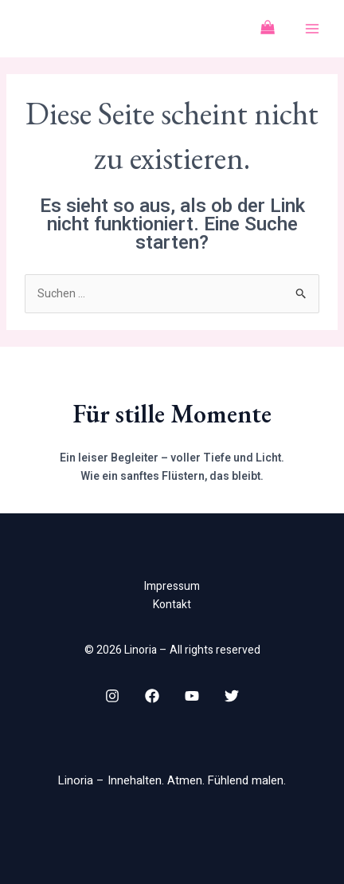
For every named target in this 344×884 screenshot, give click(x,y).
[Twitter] (232, 696)
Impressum (172, 586)
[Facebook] (152, 696)
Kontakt (172, 604)
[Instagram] (112, 696)
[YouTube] (192, 696)
